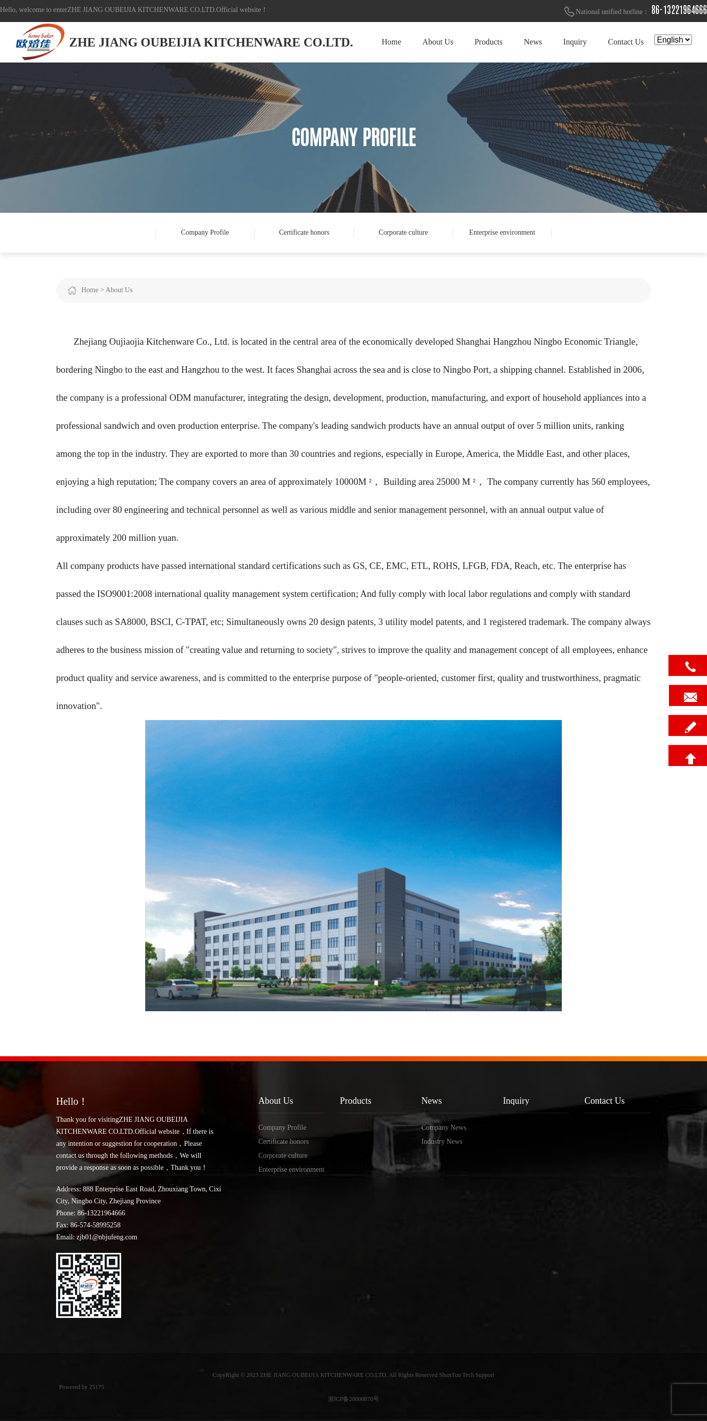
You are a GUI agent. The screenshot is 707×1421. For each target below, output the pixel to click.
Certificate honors (304, 232)
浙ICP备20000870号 (354, 1398)
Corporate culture (403, 232)
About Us (119, 290)
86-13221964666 (679, 10)
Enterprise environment (502, 232)
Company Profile (205, 232)
